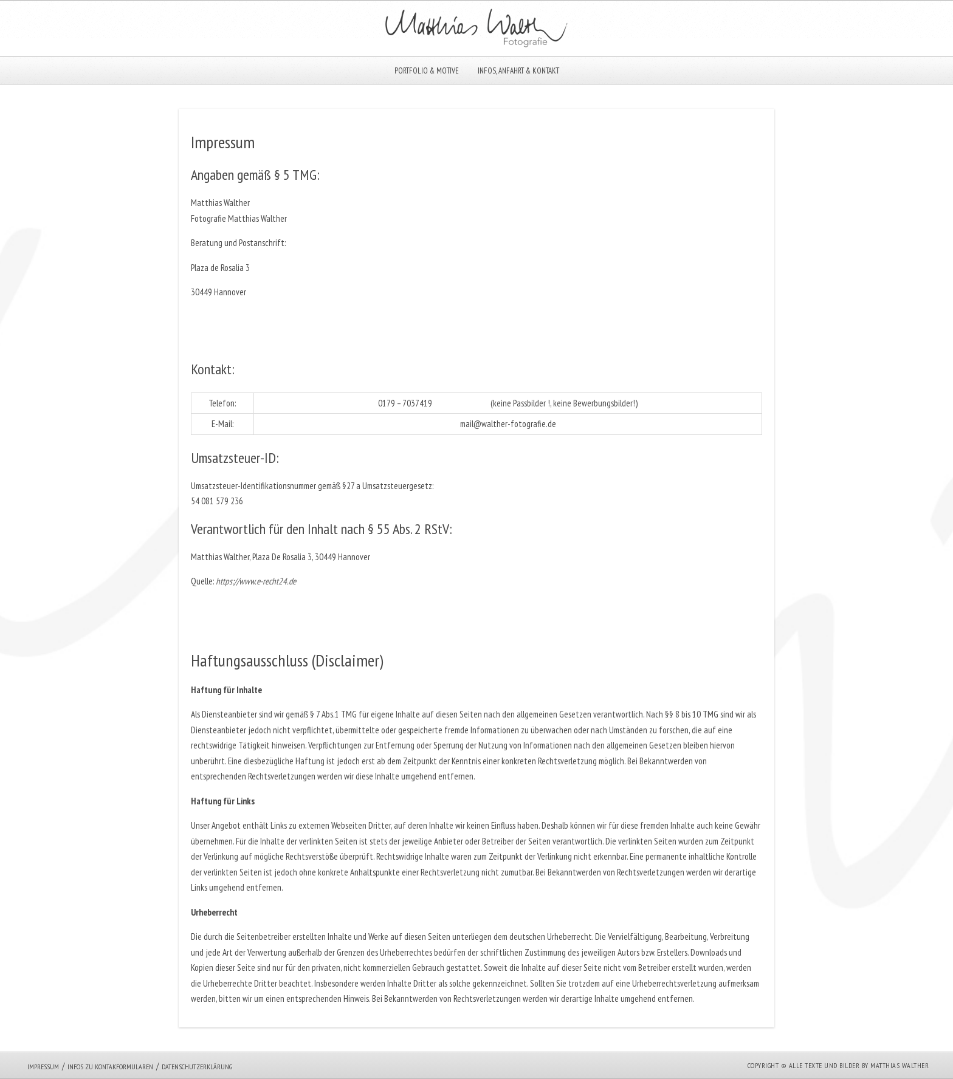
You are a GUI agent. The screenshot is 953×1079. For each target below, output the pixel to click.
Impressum (43, 1066)
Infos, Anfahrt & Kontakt (518, 71)
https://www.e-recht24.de (256, 581)
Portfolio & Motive (426, 71)
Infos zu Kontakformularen (110, 1066)
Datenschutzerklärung (197, 1066)
